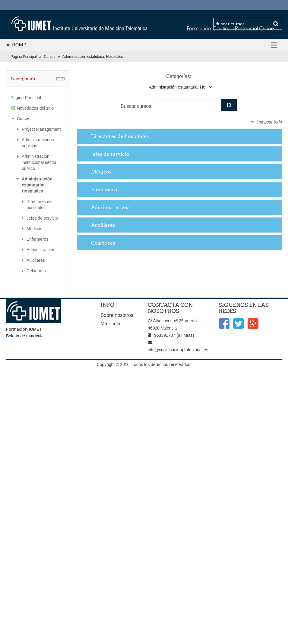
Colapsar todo (269, 122)
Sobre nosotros (116, 315)
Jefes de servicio (110, 154)
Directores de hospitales (120, 136)
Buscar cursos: (137, 106)
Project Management (41, 129)
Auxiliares (103, 225)
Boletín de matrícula (25, 335)
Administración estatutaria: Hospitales (92, 57)
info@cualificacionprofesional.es (178, 349)
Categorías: (178, 76)
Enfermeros (105, 189)
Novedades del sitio (35, 108)
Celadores (103, 243)
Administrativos (110, 207)
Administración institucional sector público (39, 162)
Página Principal (24, 57)
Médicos (101, 172)
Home (16, 45)
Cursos (49, 57)
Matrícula (110, 323)
